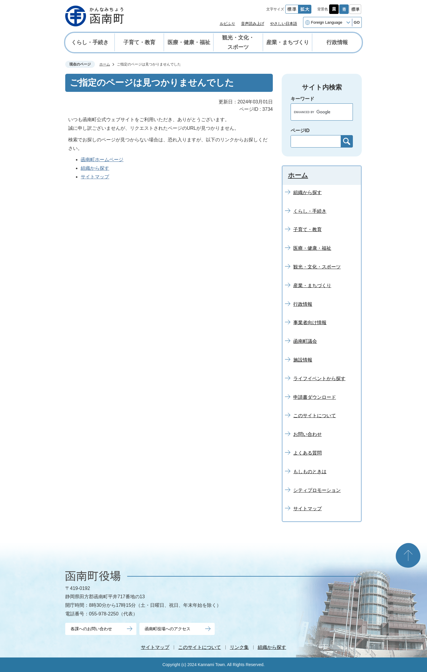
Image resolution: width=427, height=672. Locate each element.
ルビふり (227, 23)
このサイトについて (199, 647)
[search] (315, 112)
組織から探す (95, 168)
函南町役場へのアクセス (167, 628)
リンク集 (239, 647)
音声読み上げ (252, 23)
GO (357, 22)
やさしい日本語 (283, 23)
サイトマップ (95, 176)
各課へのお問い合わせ (91, 628)
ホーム (104, 64)
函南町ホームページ (102, 159)
